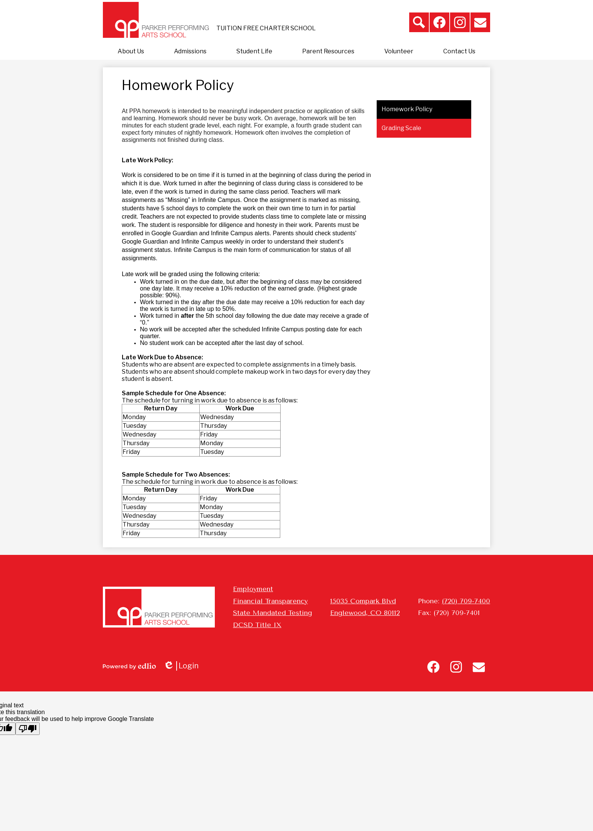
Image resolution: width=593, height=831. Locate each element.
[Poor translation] (28, 728)
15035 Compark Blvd (363, 601)
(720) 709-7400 (466, 601)
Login (181, 666)
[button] (131, 51)
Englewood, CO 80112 (365, 613)
